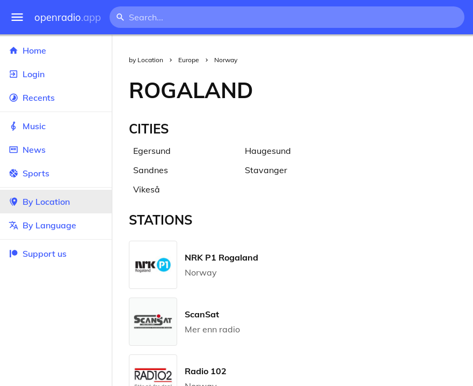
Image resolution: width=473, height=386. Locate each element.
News (56, 149)
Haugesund (268, 150)
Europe (188, 60)
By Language (56, 225)
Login (56, 74)
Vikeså (146, 189)
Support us (38, 253)
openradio (67, 17)
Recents (56, 97)
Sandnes (150, 170)
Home (56, 50)
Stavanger (266, 170)
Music (56, 126)
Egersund (152, 150)
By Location (56, 201)
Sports (56, 173)
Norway (225, 60)
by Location (146, 60)
